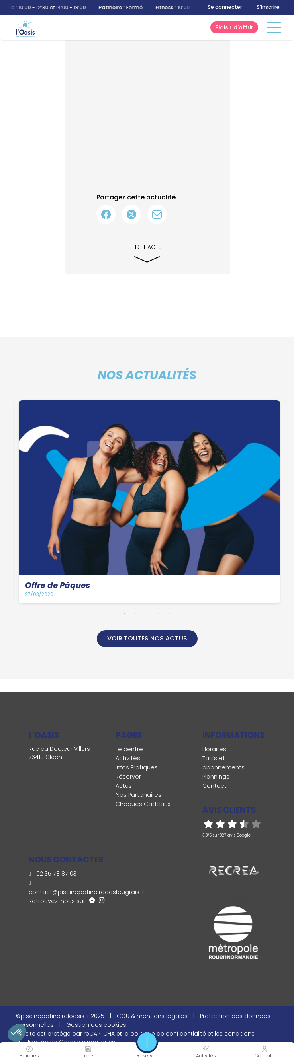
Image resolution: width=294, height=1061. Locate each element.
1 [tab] (125, 613)
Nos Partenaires (138, 795)
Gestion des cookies (96, 1025)
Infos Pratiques (137, 767)
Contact (214, 786)
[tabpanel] (149, 502)
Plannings (215, 777)
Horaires (214, 749)
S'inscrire (268, 7)
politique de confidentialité (168, 1034)
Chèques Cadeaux (143, 804)
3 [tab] (147, 613)
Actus (124, 786)
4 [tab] (158, 613)
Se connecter (225, 7)
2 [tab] (136, 613)
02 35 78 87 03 (52, 874)
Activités (128, 758)
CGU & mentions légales (152, 1016)
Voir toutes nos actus (147, 638)
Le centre (129, 749)
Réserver (128, 777)
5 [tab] (169, 613)
